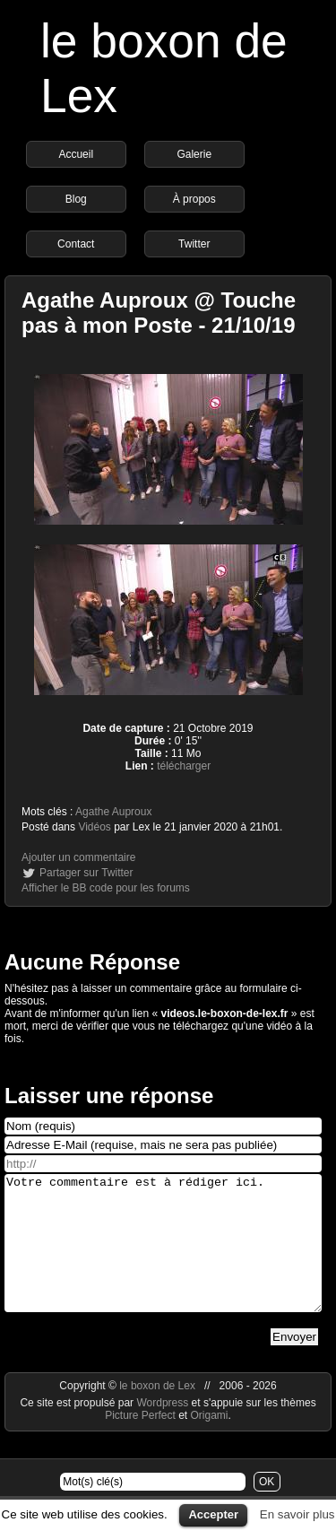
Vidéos (94, 827)
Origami (209, 1442)
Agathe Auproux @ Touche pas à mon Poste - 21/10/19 (159, 312)
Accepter (213, 1514)
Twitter (194, 244)
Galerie (194, 154)
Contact (75, 244)
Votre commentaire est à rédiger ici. (163, 1256)
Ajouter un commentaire (78, 857)
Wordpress (163, 1429)
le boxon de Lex (157, 1412)
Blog (76, 199)
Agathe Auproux (113, 811)
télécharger (184, 766)
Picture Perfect (140, 1442)
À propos (194, 199)
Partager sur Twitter (86, 872)
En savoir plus (297, 1514)
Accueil (75, 154)
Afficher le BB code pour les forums (106, 888)
